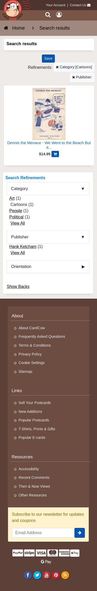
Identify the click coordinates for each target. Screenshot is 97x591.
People (15, 211)
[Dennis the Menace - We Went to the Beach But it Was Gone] (49, 119)
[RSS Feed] (65, 574)
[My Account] (59, 14)
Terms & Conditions (35, 345)
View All (17, 223)
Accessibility (29, 469)
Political (16, 217)
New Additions (30, 411)
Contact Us (78, 5)
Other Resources (33, 495)
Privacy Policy (30, 354)
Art (11, 198)
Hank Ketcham (22, 246)
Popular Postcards (34, 420)
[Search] (48, 14)
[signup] (79, 533)
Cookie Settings (32, 363)
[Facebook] (27, 574)
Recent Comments (34, 477)
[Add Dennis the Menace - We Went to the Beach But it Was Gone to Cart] (55, 154)
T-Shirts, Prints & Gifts (37, 429)
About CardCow (32, 328)
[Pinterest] (55, 574)
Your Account (55, 5)
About (17, 315)
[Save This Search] (48, 59)
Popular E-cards (32, 437)
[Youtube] (46, 574)
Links (17, 390)
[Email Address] (43, 533)
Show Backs (18, 286)
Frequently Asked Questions (42, 336)
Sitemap (25, 372)
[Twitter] (37, 574)
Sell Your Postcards (35, 403)
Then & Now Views (34, 486)
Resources (22, 456)
